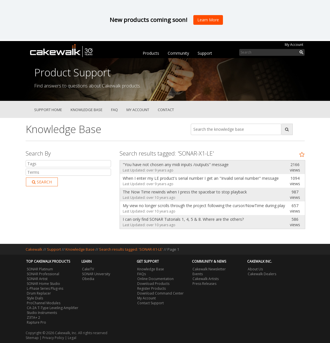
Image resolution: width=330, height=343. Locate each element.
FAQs (141, 273)
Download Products (153, 283)
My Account (294, 44)
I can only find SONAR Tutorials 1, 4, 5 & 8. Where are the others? (183, 219)
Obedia (88, 278)
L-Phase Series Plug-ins (45, 288)
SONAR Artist (37, 278)
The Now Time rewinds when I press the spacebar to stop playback (185, 192)
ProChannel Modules (43, 303)
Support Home (48, 109)
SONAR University (96, 273)
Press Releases (204, 283)
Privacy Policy (53, 337)
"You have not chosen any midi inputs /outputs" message (176, 164)
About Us (255, 269)
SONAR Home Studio (43, 283)
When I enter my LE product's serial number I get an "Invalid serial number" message (201, 178)
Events (197, 273)
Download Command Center (160, 293)
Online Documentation (155, 278)
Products (151, 53)
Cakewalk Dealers (262, 273)
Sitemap (32, 337)
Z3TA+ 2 (33, 317)
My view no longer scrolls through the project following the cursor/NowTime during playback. (202, 205)
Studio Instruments (42, 312)
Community (178, 53)
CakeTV (88, 269)
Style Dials (35, 298)
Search (42, 182)
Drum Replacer (39, 293)
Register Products (151, 288)
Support (205, 53)
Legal (72, 337)
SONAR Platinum (40, 269)
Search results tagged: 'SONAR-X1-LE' (131, 249)
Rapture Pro (36, 322)
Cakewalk (34, 249)
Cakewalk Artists (205, 278)
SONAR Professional (43, 273)
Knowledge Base (87, 109)
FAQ (114, 109)
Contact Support (150, 303)
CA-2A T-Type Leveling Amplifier (52, 307)
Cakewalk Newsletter (209, 269)
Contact (166, 109)
